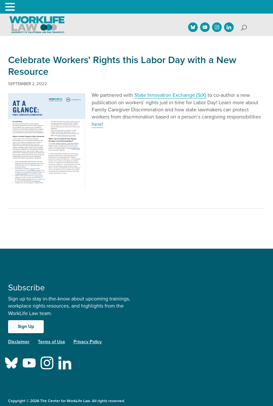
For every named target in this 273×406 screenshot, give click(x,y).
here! (97, 124)
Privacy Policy (88, 341)
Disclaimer (18, 341)
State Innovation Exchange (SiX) (170, 95)
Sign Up (26, 326)
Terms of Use (51, 341)
